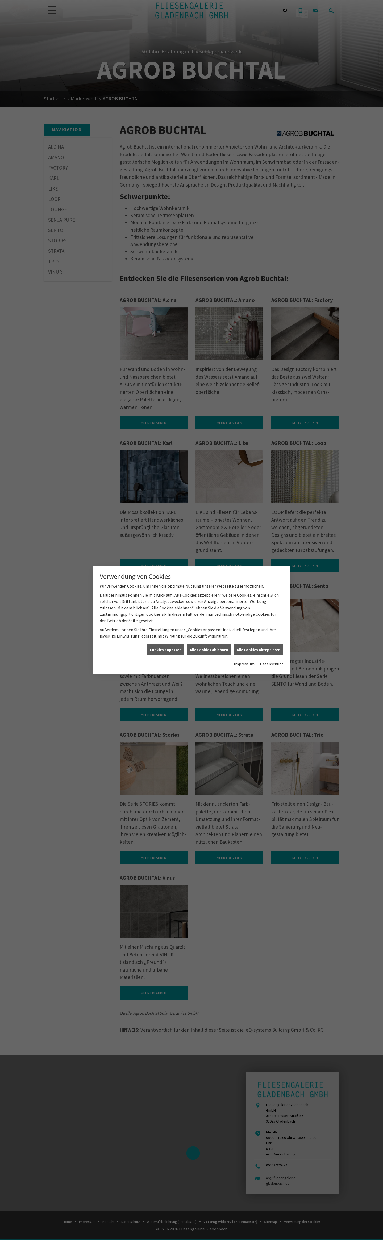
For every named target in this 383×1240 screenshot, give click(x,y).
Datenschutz (271, 664)
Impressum (244, 664)
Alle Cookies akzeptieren (258, 649)
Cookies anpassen (165, 649)
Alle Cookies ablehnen (209, 649)
